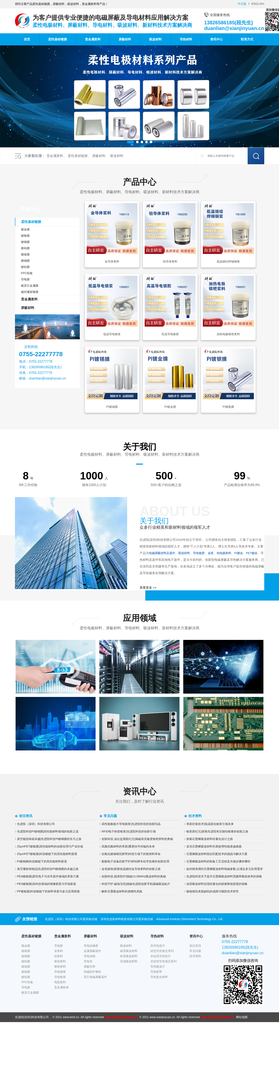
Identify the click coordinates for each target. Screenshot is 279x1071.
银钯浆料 (60, 966)
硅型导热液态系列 (162, 951)
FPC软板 (27, 273)
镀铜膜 (25, 242)
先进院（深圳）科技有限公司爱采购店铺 (71, 919)
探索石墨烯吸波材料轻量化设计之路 (209, 839)
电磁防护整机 (92, 971)
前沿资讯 (195, 945)
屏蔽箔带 (89, 966)
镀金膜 (25, 229)
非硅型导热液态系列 (163, 961)
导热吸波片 (157, 966)
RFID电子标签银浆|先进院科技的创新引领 (129, 831)
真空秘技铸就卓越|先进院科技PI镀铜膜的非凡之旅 (49, 839)
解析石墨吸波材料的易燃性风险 (122, 891)
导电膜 (25, 279)
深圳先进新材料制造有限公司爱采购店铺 (127, 919)
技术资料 (195, 956)
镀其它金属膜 (29, 285)
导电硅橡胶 (91, 945)
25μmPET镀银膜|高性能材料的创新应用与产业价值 (50, 846)
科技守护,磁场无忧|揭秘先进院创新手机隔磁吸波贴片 (136, 884)
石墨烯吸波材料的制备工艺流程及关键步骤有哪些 (218, 861)
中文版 (242, 3)
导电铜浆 (60, 971)
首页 (27, 39)
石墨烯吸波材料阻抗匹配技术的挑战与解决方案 (216, 854)
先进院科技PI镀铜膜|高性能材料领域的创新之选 (48, 831)
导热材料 (186, 39)
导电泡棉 (89, 956)
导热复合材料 (159, 977)
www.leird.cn (71, 1017)
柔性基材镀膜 (57, 39)
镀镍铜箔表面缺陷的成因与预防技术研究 (212, 891)
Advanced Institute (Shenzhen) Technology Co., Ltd (189, 919)
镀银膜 (25, 235)
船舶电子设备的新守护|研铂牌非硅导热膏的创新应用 (135, 861)
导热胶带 (156, 971)
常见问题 (195, 951)
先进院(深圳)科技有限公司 (32, 1017)
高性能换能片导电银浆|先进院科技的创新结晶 (131, 824)
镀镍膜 (25, 254)
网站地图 (242, 1017)
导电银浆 (60, 977)
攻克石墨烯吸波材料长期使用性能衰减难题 (214, 846)
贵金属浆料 (93, 39)
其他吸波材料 (129, 961)
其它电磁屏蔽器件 (95, 977)
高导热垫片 (157, 945)
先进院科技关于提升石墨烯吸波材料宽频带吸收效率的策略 (224, 876)
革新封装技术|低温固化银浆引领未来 (210, 824)
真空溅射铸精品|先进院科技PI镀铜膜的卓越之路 (48, 869)
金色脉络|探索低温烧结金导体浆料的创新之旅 (131, 869)
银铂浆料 (60, 961)
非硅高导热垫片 (160, 956)
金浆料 (58, 951)
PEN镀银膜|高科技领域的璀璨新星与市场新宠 (46, 884)
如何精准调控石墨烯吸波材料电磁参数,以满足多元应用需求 (224, 869)
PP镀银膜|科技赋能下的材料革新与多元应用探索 (48, 891)
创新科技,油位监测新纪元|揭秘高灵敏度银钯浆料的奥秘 (137, 839)
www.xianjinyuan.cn (162, 1017)
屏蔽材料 (125, 39)
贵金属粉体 (61, 987)
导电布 (88, 961)
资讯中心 (216, 39)
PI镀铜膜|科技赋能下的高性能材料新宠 (42, 861)
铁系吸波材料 (129, 956)
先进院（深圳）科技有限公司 (36, 824)
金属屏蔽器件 (92, 951)
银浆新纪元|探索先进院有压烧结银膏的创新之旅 (217, 831)
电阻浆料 (60, 982)
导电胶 (58, 945)
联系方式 (247, 39)
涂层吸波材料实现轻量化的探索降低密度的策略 (216, 884)
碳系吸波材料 (129, 951)
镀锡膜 (25, 260)
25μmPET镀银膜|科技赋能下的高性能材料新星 (47, 854)
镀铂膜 (25, 248)
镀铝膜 (25, 267)
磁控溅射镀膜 (29, 292)
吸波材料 (155, 39)
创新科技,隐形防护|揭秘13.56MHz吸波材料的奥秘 (134, 876)
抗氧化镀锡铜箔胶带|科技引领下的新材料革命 (131, 854)
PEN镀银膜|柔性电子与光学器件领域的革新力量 (48, 876)
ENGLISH (257, 3)
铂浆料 (58, 956)
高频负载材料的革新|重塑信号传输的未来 (128, 846)
